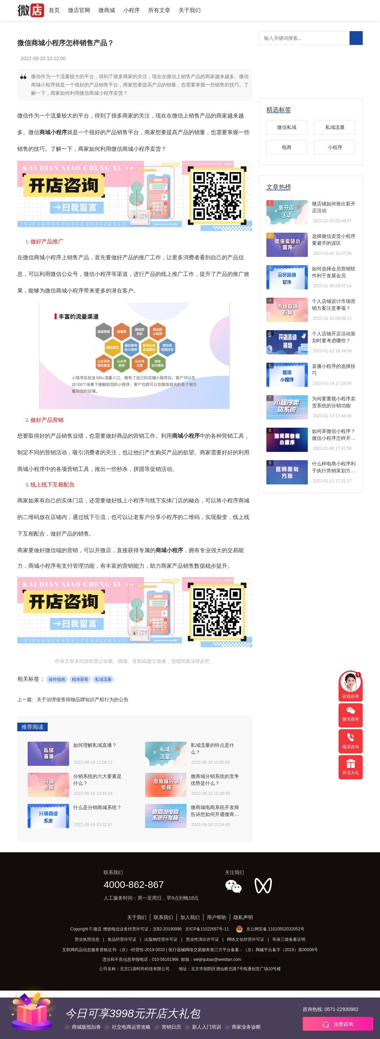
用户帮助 (216, 917)
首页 (54, 10)
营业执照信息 (87, 939)
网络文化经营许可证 (245, 939)
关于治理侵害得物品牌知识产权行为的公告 (83, 699)
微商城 (106, 10)
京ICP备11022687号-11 (207, 929)
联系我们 (163, 917)
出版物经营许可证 (161, 939)
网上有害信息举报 (261, 959)
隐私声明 (243, 917)
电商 (287, 147)
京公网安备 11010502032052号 (275, 929)
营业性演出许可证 (202, 939)
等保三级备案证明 (288, 939)
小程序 (131, 10)
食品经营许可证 (121, 939)
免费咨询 (338, 1024)
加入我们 (190, 917)
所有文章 (159, 10)
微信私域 (286, 127)
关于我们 (190, 10)
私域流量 (103, 679)
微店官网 (79, 10)
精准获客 (80, 679)
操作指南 (57, 679)
